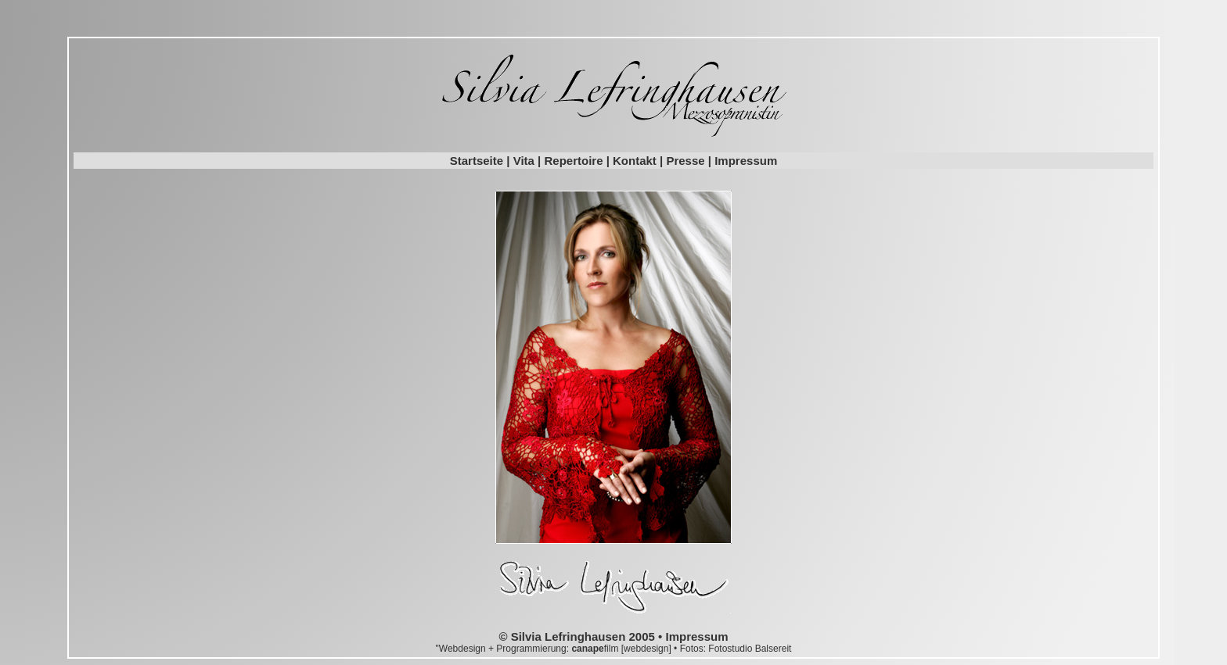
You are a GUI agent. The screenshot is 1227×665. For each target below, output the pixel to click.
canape (587, 648)
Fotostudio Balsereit (749, 648)
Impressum (745, 160)
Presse (685, 160)
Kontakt (635, 160)
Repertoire (573, 160)
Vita (523, 160)
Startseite (476, 160)
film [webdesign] (639, 648)
